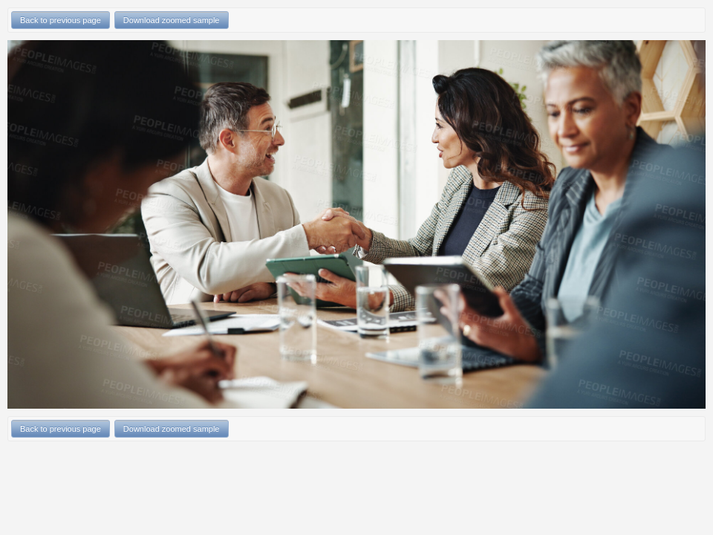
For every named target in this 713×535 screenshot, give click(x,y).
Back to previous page (60, 20)
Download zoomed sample (171, 20)
